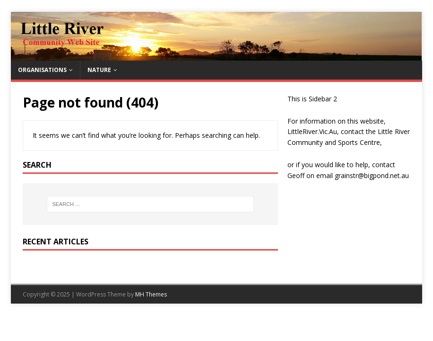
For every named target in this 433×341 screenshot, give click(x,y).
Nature (99, 70)
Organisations (42, 70)
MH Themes (151, 294)
